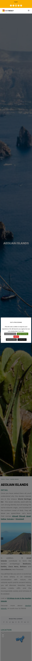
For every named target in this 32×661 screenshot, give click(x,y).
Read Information (11, 339)
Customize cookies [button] (10, 334)
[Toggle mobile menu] (29, 10)
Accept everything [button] (22, 334)
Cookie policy (22, 339)
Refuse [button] (16, 336)
